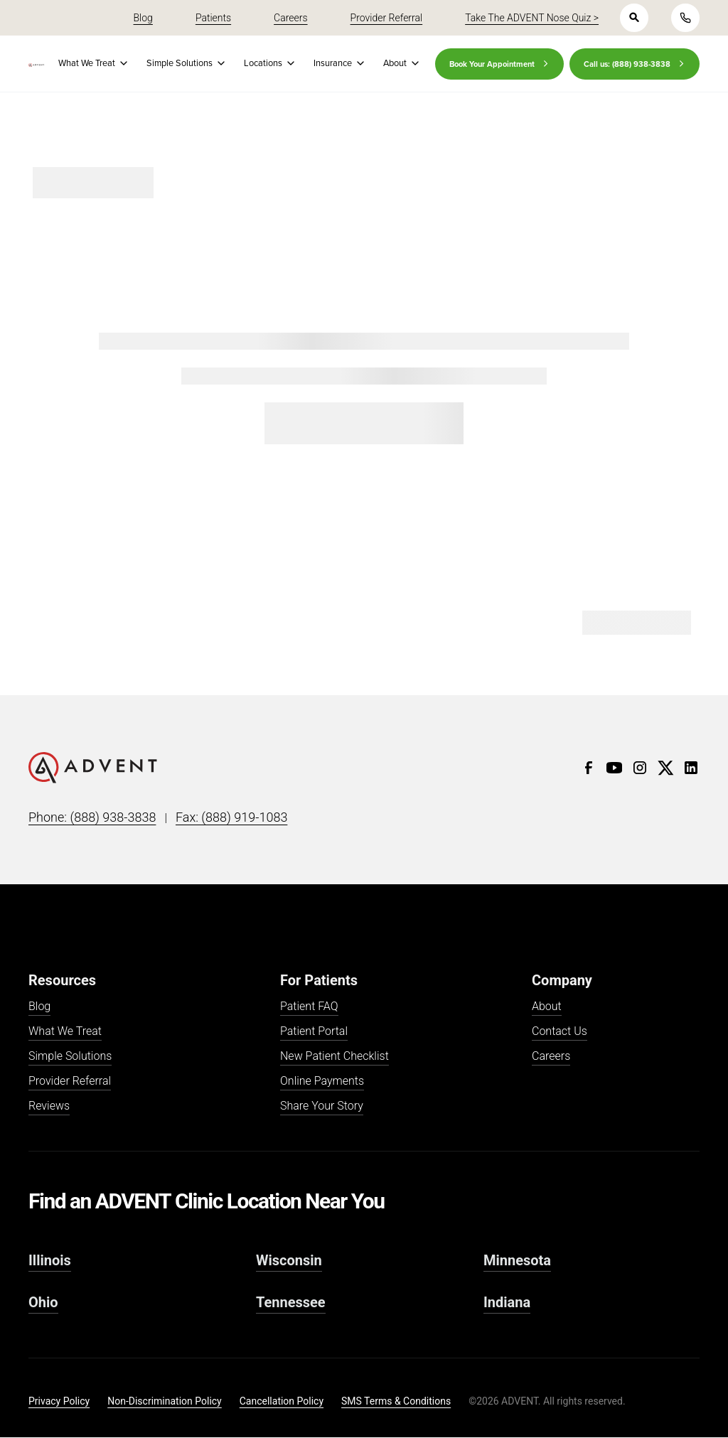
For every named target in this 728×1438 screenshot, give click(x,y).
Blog (39, 1007)
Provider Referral (69, 1081)
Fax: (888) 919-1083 (231, 817)
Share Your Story (321, 1106)
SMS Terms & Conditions (396, 1401)
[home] (36, 65)
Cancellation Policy (281, 1401)
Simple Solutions (70, 1057)
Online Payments (322, 1081)
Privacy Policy (59, 1401)
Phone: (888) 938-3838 (92, 817)
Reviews (49, 1106)
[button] (91, 63)
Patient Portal (314, 1032)
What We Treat (65, 1032)
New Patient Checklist (334, 1057)
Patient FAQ (309, 1007)
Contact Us (559, 1032)
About (547, 1007)
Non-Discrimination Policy (164, 1401)
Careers (551, 1057)
